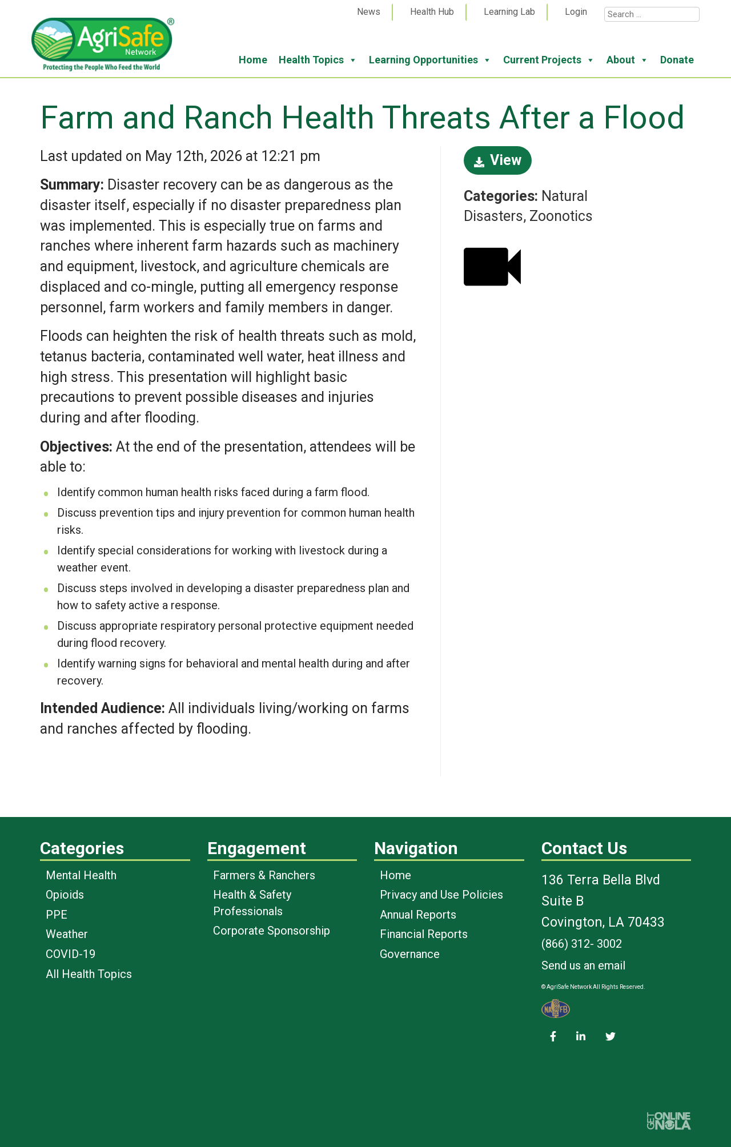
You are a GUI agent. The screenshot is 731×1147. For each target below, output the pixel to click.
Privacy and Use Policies (441, 894)
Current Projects (549, 60)
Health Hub (432, 11)
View (497, 160)
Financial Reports (424, 934)
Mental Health (81, 875)
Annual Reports (418, 914)
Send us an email (583, 965)
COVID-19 (70, 954)
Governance (410, 954)
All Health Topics (89, 974)
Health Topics (318, 60)
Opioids (65, 894)
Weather (67, 934)
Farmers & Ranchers (264, 875)
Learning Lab (509, 11)
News (368, 11)
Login (576, 11)
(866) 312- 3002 (581, 944)
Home (253, 60)
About (628, 60)
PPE (56, 914)
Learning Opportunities (430, 60)
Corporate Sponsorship (271, 930)
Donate (677, 60)
